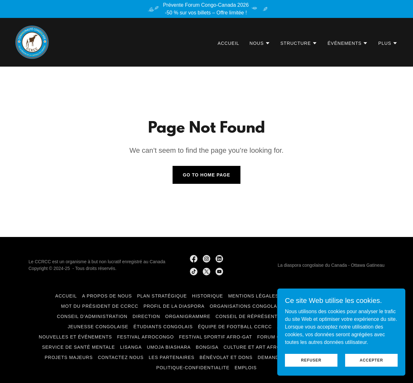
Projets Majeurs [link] (69, 357)
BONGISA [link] (207, 347)
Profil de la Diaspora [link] (174, 306)
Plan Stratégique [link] (162, 295)
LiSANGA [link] (131, 347)
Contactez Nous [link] (121, 357)
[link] (32, 42)
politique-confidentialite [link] (193, 367)
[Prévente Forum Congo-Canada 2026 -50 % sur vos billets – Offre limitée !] (206, 9)
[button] (259, 43)
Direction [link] (146, 316)
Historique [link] (207, 295)
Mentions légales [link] (253, 295)
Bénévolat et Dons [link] (226, 357)
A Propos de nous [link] (107, 295)
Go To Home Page (206, 174)
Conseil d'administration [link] (92, 316)
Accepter (371, 360)
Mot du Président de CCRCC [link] (99, 306)
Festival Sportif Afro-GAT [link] (215, 336)
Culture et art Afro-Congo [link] (262, 347)
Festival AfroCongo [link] (145, 336)
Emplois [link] (246, 367)
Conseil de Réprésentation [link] (253, 316)
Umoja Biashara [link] (169, 347)
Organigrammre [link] (187, 316)
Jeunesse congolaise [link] (98, 326)
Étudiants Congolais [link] (163, 326)
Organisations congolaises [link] (249, 306)
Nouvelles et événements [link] (75, 336)
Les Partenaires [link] (172, 357)
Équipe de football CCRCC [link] (235, 326)
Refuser (311, 360)
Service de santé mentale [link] (78, 347)
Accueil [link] (228, 43)
